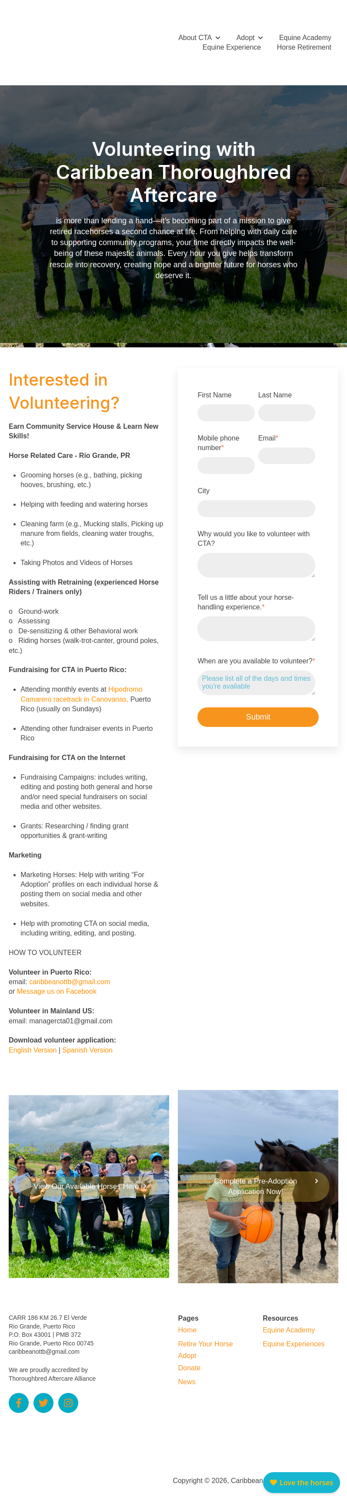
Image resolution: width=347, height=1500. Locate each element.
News (186, 1373)
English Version (33, 1042)
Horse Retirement (304, 43)
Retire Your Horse (205, 1335)
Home (187, 1321)
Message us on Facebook (57, 983)
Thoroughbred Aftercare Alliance (52, 1370)
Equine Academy (305, 33)
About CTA (195, 33)
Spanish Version (87, 1042)
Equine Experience (232, 43)
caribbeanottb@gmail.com (69, 973)
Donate (189, 1359)
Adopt (246, 33)
